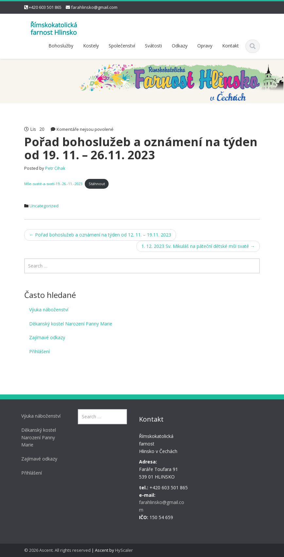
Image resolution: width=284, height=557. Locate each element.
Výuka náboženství (48, 309)
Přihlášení (39, 351)
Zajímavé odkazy (47, 337)
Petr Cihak (55, 168)
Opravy (204, 46)
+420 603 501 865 (45, 7)
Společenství (122, 46)
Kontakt (230, 46)
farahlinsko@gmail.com (94, 7)
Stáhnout (97, 183)
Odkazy (179, 46)
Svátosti (153, 46)
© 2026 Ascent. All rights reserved (57, 550)
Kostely (91, 46)
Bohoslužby (60, 46)
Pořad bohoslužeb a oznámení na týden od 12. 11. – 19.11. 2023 (100, 235)
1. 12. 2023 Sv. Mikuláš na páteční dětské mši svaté (198, 246)
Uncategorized (44, 206)
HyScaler (124, 550)
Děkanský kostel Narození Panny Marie (70, 324)
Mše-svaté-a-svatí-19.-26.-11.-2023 (53, 183)
